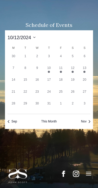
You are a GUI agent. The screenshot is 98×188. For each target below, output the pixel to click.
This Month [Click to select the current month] (49, 121)
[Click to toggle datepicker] (22, 37)
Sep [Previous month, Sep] (12, 121)
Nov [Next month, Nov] (85, 121)
